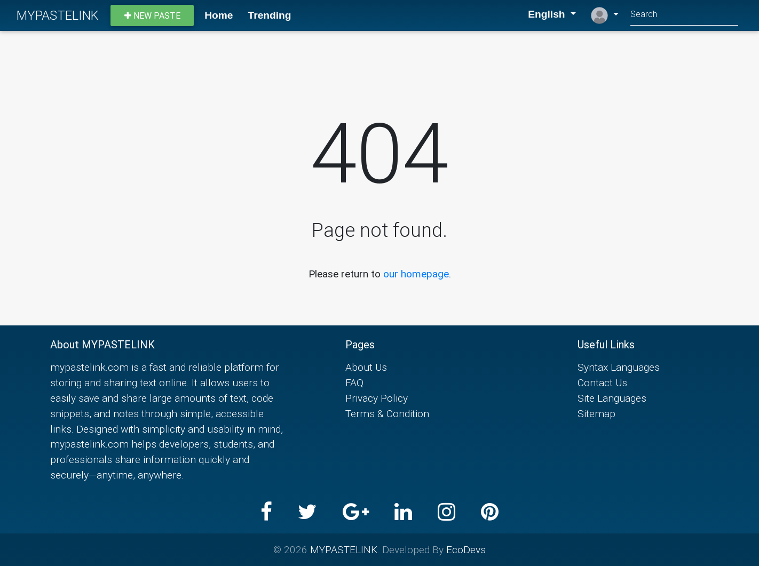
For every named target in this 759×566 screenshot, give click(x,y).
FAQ (354, 382)
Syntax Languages (619, 367)
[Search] (684, 15)
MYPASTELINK (58, 15)
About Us (366, 367)
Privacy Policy (376, 398)
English (540, 14)
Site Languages (612, 398)
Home (218, 15)
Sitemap (596, 413)
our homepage (416, 273)
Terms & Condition (387, 413)
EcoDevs (466, 549)
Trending (269, 15)
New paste (152, 15)
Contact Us (602, 382)
